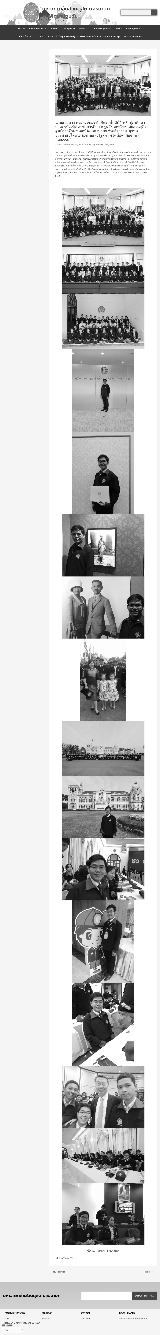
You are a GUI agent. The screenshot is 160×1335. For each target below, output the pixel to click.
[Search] (154, 12)
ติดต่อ (39, 36)
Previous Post (57, 1272)
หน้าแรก (21, 28)
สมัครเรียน (24, 36)
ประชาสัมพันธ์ (84, 144)
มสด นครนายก (37, 29)
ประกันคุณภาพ (134, 29)
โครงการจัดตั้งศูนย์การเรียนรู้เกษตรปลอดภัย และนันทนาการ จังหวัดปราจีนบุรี (83, 36)
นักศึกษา (84, 29)
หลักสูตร (69, 29)
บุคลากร (55, 29)
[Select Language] (12, 1330)
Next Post (151, 1272)
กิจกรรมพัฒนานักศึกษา (67, 144)
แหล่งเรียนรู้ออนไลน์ (102, 28)
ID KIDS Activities (133, 36)
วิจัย (119, 29)
